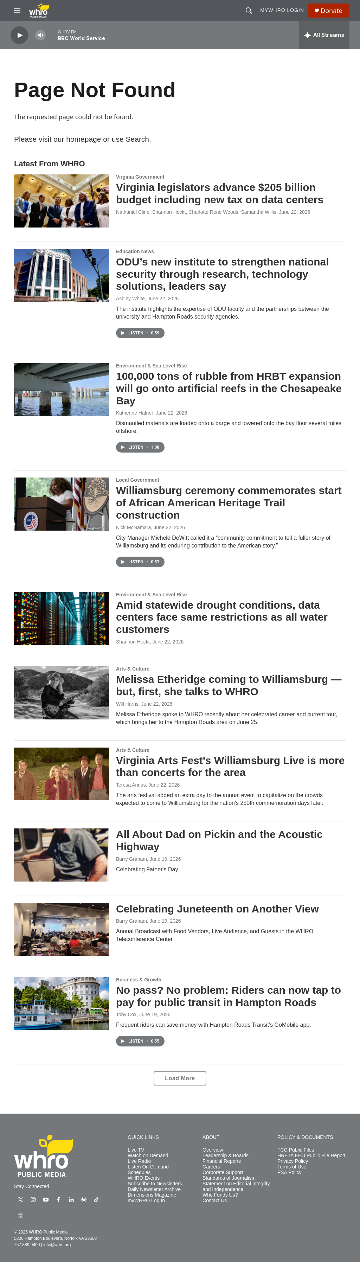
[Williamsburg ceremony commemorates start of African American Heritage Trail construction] (61, 504)
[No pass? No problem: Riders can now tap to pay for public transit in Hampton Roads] (61, 1003)
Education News (135, 251)
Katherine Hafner (134, 413)
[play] (19, 35)
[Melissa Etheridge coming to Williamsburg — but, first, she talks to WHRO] (61, 692)
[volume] (40, 35)
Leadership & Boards (225, 1155)
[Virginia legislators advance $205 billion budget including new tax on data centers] (61, 200)
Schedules (139, 1172)
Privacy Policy (292, 1161)
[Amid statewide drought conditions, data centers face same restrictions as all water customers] (61, 618)
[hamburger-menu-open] (17, 11)
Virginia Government (140, 177)
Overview (212, 1150)
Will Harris (127, 704)
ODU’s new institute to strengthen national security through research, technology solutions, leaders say (222, 274)
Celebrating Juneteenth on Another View (217, 909)
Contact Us (214, 1200)
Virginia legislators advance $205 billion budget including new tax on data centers (219, 193)
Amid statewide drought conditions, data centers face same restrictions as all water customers (222, 617)
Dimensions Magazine (152, 1195)
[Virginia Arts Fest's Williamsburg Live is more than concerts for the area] (61, 774)
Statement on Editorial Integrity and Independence (236, 1186)
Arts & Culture (132, 669)
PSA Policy (289, 1172)
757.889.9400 (27, 1244)
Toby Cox (126, 1014)
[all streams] (324, 35)
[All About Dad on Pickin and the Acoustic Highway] (61, 854)
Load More (180, 1078)
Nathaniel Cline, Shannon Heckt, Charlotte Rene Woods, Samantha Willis (196, 212)
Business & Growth (138, 979)
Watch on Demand (148, 1155)
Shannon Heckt (133, 642)
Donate (331, 10)
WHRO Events (144, 1178)
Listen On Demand (148, 1167)
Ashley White (130, 298)
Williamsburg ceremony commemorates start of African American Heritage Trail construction (229, 503)
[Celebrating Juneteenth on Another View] (61, 929)
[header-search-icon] (249, 10)
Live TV (136, 1150)
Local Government (137, 480)
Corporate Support (222, 1172)
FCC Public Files (295, 1150)
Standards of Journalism (229, 1178)
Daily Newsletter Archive (154, 1189)
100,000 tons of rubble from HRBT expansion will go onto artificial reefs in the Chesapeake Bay (229, 388)
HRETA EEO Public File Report (311, 1155)
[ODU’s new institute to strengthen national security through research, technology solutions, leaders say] (61, 275)
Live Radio (139, 1161)
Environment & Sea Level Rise (151, 366)
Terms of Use (291, 1167)
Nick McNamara (133, 527)
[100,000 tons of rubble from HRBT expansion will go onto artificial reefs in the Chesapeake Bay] (61, 389)
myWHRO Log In (146, 1200)
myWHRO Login (282, 10)
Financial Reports (221, 1161)
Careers (211, 1167)
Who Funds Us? (220, 1195)
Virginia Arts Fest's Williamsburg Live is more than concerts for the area (230, 767)
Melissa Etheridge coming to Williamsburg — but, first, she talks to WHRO (229, 685)
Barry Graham (131, 859)
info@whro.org (57, 1244)
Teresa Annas (131, 785)
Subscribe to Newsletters (155, 1183)
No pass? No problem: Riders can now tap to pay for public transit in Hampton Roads (228, 996)
